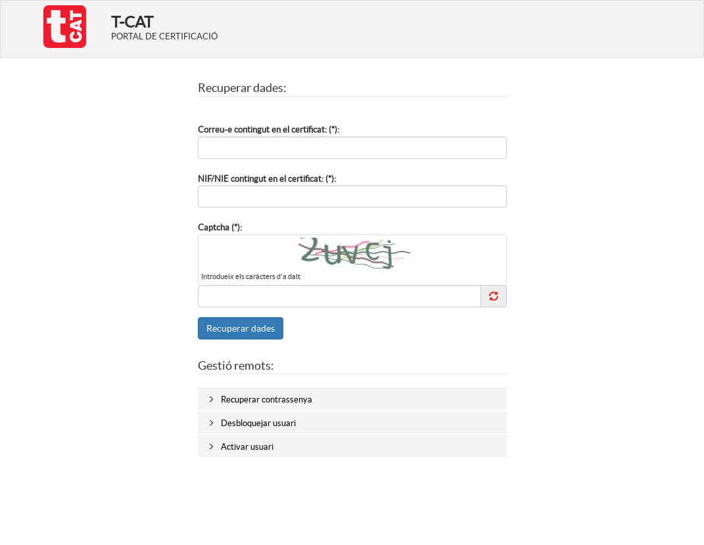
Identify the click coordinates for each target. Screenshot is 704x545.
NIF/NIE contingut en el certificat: (260, 179)
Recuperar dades (240, 328)
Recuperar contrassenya (266, 399)
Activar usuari (247, 447)
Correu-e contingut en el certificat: (262, 130)
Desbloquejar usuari (258, 423)
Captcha (213, 227)
